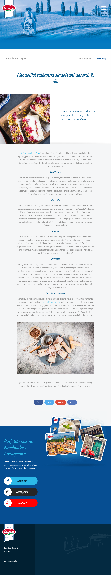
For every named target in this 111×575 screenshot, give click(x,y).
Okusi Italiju (101, 58)
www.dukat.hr (9, 551)
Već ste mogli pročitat (30, 153)
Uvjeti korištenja (10, 561)
